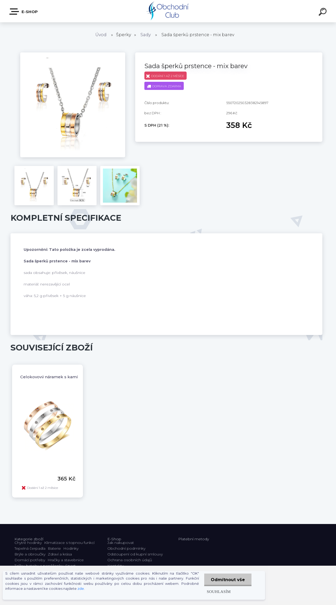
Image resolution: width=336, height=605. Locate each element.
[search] (323, 13)
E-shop (24, 11)
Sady (145, 34)
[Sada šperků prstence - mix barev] (72, 54)
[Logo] (168, 11)
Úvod (101, 34)
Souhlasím (219, 591)
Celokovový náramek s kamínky (52, 376)
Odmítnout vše (228, 579)
